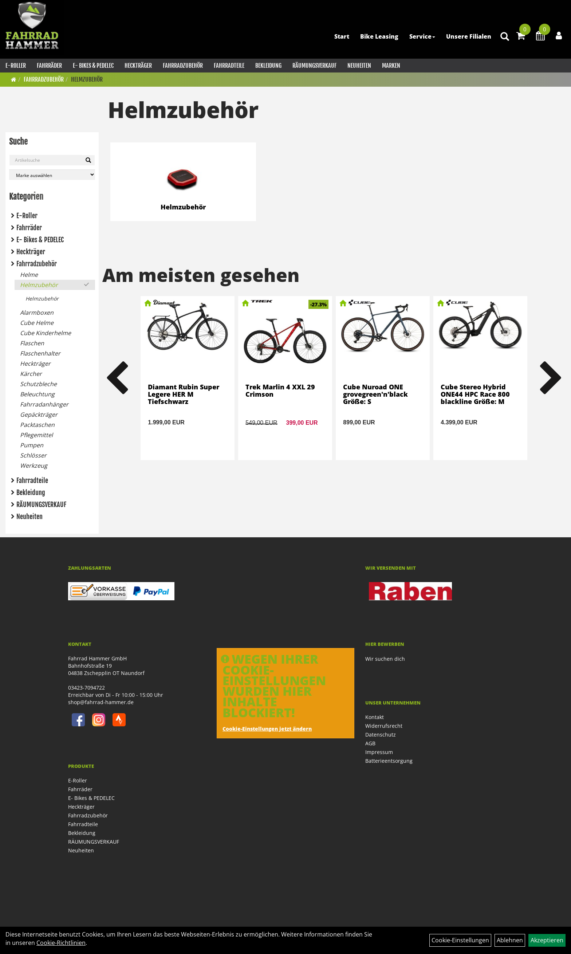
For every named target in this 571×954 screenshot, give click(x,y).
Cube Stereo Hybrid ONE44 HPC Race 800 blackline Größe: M (475, 394)
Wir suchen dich (385, 658)
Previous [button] (116, 378)
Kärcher (31, 374)
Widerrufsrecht (383, 725)
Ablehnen (510, 940)
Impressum (379, 752)
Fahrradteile (229, 65)
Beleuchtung (37, 394)
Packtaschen (37, 425)
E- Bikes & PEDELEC (93, 65)
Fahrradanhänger (44, 404)
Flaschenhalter (40, 353)
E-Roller (15, 65)
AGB (370, 743)
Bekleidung (268, 65)
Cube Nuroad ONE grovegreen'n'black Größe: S (375, 394)
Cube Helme (37, 323)
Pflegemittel (36, 435)
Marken (391, 65)
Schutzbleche (38, 384)
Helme (29, 275)
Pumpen (31, 445)
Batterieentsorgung (389, 760)
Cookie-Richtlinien (61, 943)
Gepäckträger (39, 415)
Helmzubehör (87, 79)
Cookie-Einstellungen (460, 940)
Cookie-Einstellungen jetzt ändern (267, 728)
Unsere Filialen (468, 36)
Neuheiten (359, 65)
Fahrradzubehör (183, 65)
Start (341, 36)
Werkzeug (33, 466)
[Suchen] (88, 160)
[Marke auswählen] (52, 174)
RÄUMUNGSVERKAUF (314, 65)
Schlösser (33, 455)
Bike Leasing (379, 36)
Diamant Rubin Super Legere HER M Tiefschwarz (183, 394)
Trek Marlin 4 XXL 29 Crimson (280, 390)
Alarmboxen (37, 313)
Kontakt (374, 717)
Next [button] (551, 378)
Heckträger (138, 65)
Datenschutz (380, 734)
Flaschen (32, 343)
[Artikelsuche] (504, 37)
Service (422, 36)
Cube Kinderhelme (45, 333)
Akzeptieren (547, 940)
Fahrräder (49, 65)
